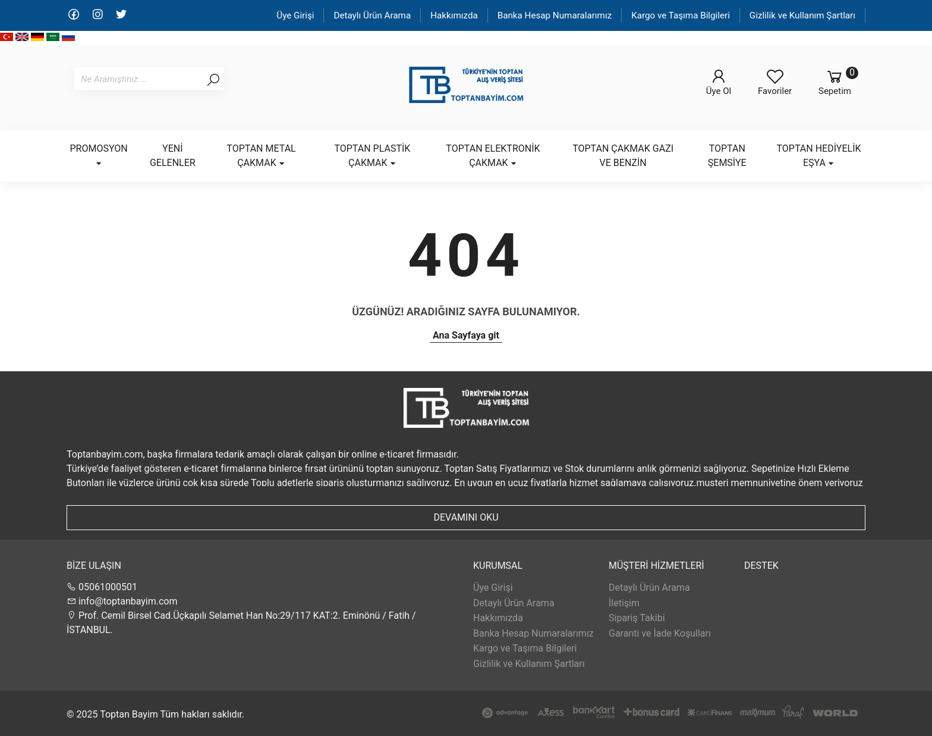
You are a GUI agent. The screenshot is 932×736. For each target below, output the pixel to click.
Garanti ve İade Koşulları (660, 633)
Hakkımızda (454, 15)
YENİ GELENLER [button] (173, 155)
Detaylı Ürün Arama (372, 15)
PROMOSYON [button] (99, 155)
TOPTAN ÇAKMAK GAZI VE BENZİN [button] (622, 155)
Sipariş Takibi (637, 618)
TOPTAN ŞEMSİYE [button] (727, 155)
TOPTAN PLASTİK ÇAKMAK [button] (372, 155)
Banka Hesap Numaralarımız (555, 15)
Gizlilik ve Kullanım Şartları (802, 15)
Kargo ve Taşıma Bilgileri (680, 15)
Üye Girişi (295, 15)
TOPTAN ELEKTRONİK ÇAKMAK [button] (493, 155)
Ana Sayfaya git (466, 335)
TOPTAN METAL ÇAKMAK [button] (260, 155)
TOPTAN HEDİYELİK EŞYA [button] (819, 155)
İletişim (624, 603)
